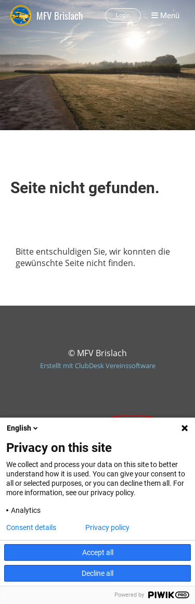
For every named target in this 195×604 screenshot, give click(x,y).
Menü (165, 15)
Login (123, 15)
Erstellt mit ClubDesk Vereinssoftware (97, 365)
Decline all (97, 573)
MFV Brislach (59, 15)
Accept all (97, 552)
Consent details (31, 527)
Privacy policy (107, 527)
